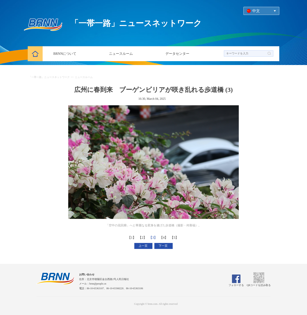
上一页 (143, 245)
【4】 (164, 237)
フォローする (236, 284)
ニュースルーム (121, 53)
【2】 (143, 237)
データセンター (177, 53)
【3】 (153, 237)
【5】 (175, 237)
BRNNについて (64, 53)
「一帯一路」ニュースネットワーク (49, 77)
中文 (256, 11)
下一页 (163, 245)
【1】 (132, 237)
